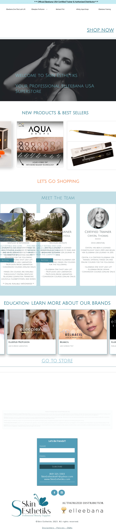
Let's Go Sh (50, 181)
